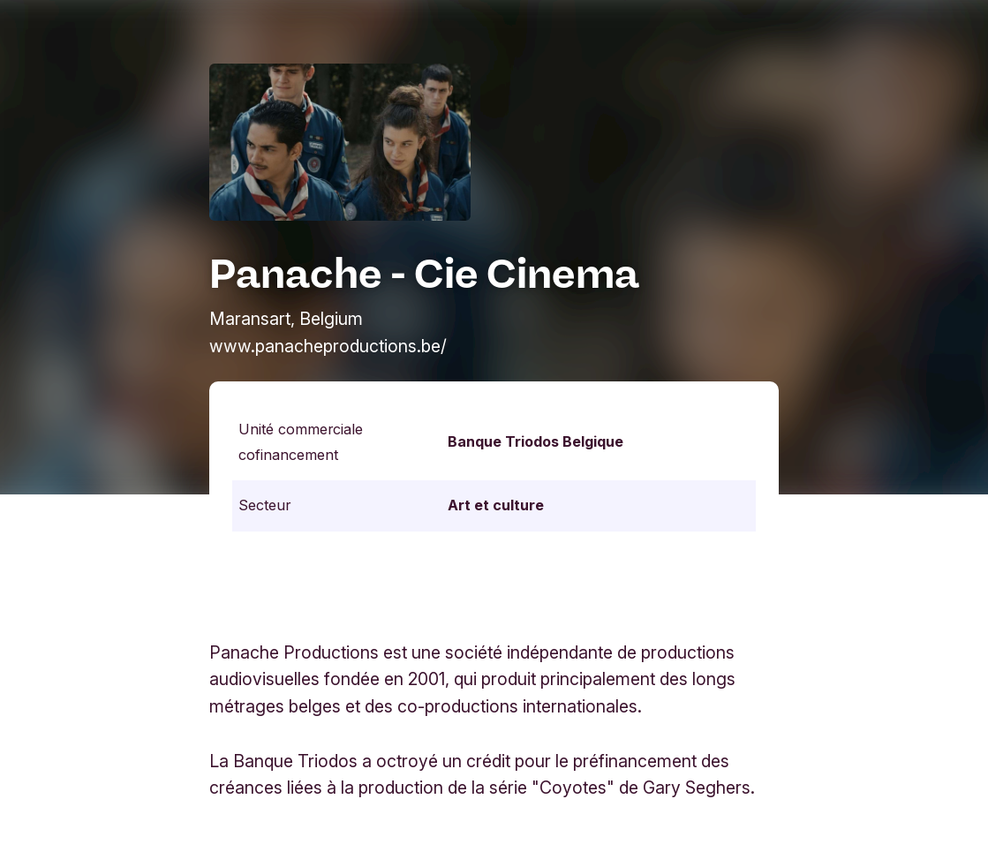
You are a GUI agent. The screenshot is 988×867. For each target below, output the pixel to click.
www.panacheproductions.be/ (328, 346)
